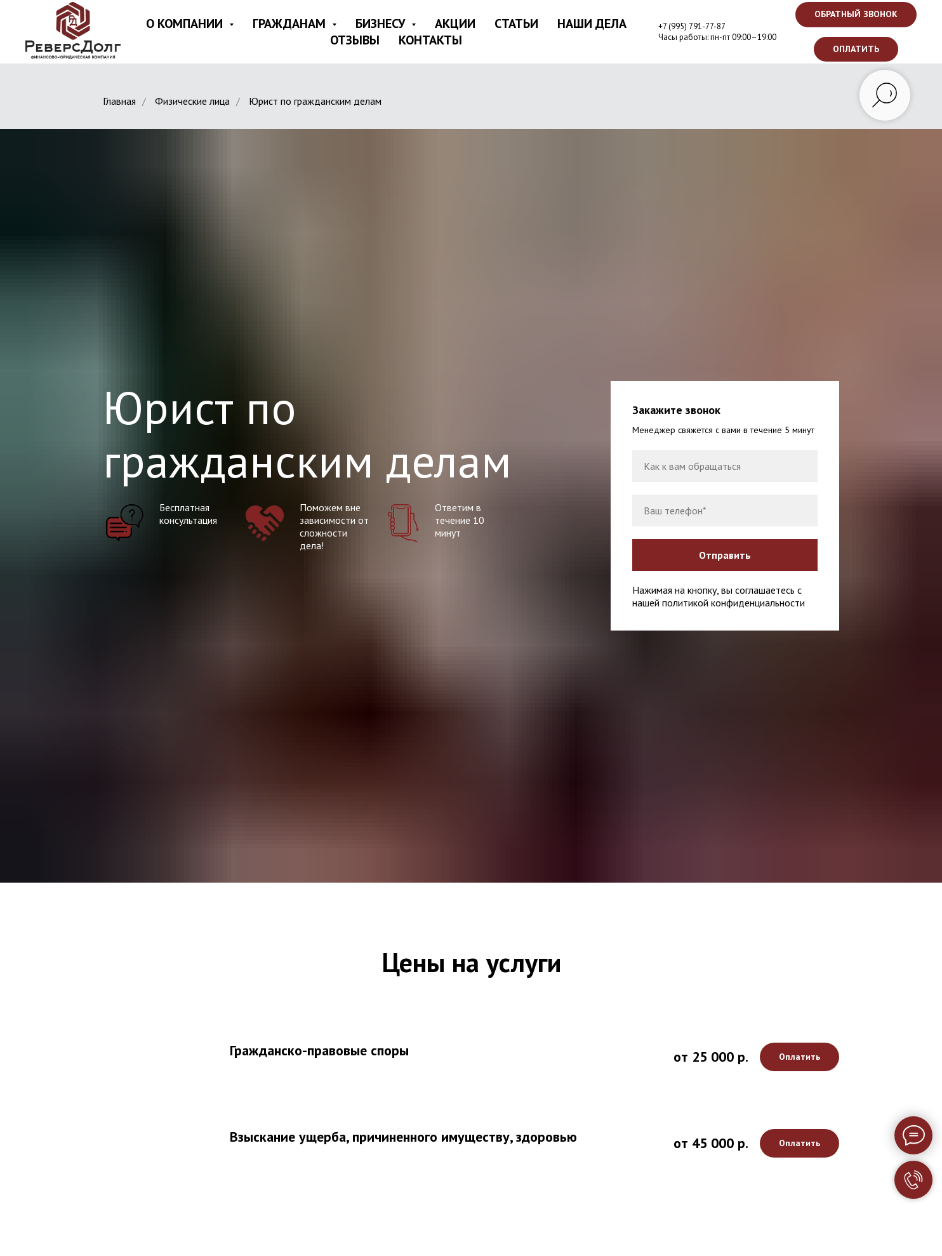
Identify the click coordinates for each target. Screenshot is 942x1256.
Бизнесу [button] (381, 23)
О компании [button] (186, 23)
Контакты (430, 40)
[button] (856, 14)
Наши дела (592, 23)
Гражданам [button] (291, 23)
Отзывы (355, 40)
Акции (455, 23)
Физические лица (192, 101)
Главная (119, 101)
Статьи (516, 23)
